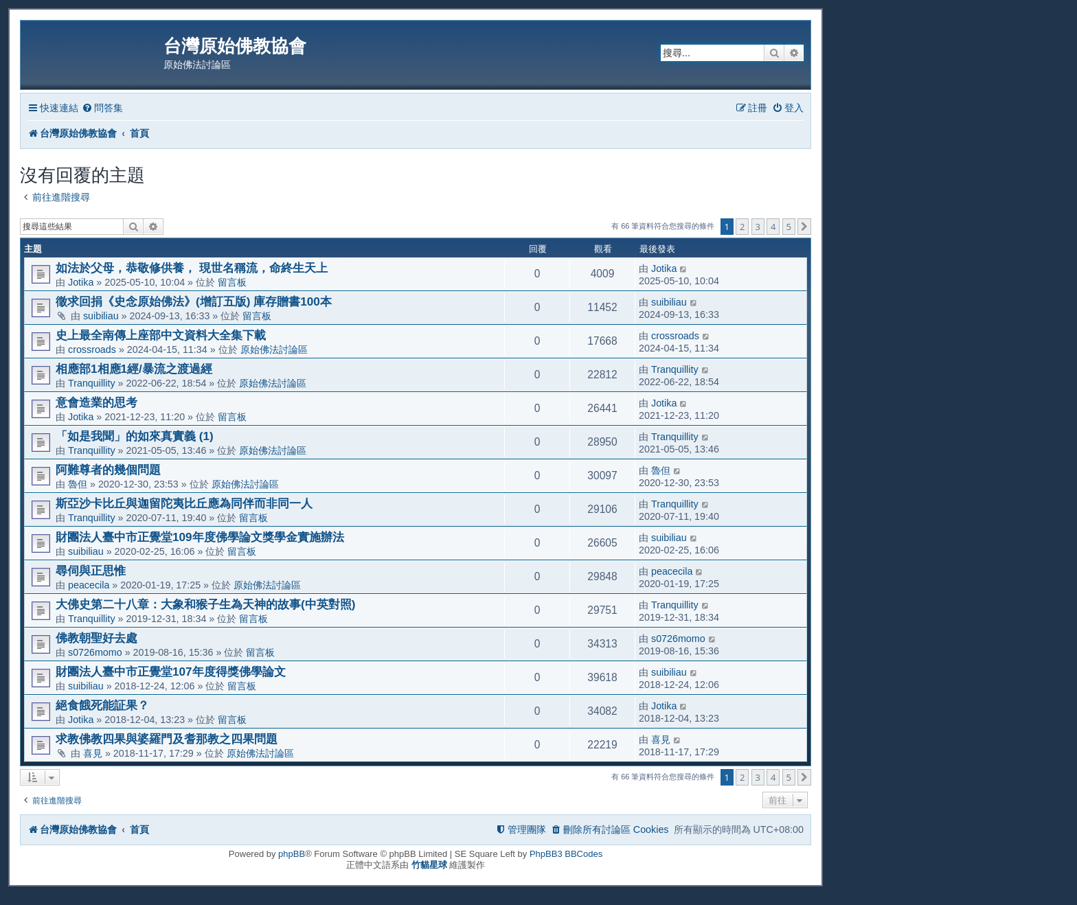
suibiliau (101, 315)
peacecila (88, 585)
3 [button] (758, 226)
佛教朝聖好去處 (96, 638)
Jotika (80, 282)
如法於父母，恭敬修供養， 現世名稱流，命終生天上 (192, 268)
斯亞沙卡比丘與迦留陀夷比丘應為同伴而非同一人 (184, 503)
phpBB (291, 854)
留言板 (232, 282)
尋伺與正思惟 (91, 570)
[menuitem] (102, 108)
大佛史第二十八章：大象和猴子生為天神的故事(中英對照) (205, 604)
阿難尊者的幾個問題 (108, 470)
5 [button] (788, 226)
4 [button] (773, 226)
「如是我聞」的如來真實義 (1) (135, 436)
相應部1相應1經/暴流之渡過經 (134, 369)
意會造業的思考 (96, 402)
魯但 (77, 484)
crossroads (92, 349)
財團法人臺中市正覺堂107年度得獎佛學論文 (171, 671)
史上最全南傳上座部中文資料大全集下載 (161, 335)
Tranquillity (91, 383)
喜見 (92, 753)
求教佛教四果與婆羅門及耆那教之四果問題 (166, 739)
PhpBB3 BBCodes (566, 854)
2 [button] (742, 226)
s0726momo (95, 652)
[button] (804, 226)
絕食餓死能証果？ (102, 705)
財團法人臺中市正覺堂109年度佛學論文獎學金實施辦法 (200, 537)
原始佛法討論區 (274, 349)
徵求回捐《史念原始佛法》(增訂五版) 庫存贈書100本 (194, 301)
